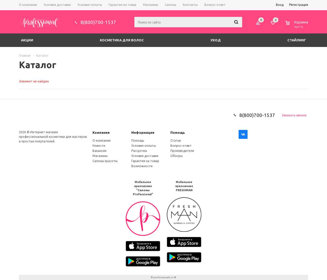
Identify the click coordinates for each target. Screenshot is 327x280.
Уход (216, 40)
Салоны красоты (105, 161)
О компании (101, 140)
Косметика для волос (122, 40)
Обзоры (176, 155)
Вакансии (99, 150)
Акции (27, 40)
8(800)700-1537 (98, 22)
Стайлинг (296, 40)
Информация (142, 132)
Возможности (142, 166)
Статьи (175, 140)
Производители (182, 150)
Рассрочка (139, 150)
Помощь (177, 132)
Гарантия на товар (145, 161)
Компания (101, 132)
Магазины (100, 155)
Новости (98, 145)
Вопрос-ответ (181, 145)
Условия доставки (144, 155)
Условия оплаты (143, 145)
